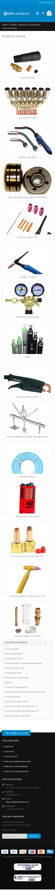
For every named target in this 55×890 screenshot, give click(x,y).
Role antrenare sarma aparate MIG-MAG (27, 197)
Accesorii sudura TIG (27, 237)
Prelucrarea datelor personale (17, 762)
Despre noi (9, 747)
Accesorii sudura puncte (27, 397)
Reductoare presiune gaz (27, 317)
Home (4, 25)
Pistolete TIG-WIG (27, 277)
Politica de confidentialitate (16, 767)
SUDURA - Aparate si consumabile (25, 25)
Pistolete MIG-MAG (27, 158)
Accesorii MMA (27, 78)
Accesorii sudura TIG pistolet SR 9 (28, 556)
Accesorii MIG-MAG (27, 118)
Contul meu (9, 752)
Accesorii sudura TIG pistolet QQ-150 (27, 596)
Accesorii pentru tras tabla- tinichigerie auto (27, 437)
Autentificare (46, 2)
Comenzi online (11, 757)
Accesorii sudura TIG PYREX (27, 636)
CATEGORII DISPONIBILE (16, 642)
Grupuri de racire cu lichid (27, 516)
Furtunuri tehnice (27, 477)
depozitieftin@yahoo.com (17, 802)
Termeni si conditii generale (16, 772)
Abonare (34, 836)
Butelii (28, 357)
